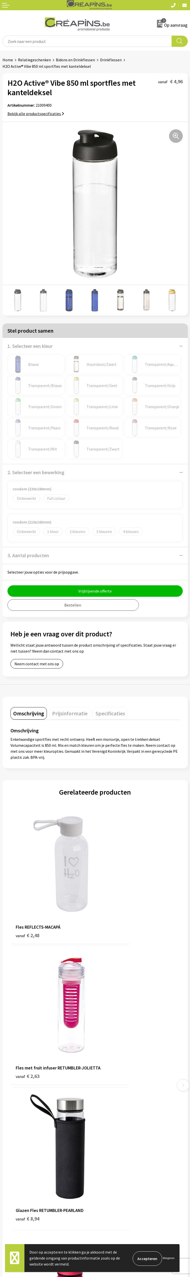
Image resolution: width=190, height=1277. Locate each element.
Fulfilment (106, 1063)
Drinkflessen (111, 59)
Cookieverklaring (112, 1156)
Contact (9, 1148)
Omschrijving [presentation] (28, 713)
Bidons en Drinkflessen (75, 59)
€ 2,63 (112, 907)
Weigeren (169, 1258)
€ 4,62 (112, 1014)
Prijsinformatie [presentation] (70, 713)
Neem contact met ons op (36, 663)
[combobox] (87, 41)
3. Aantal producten (28, 555)
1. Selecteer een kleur (30, 346)
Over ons (104, 1086)
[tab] (28, 713)
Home (7, 59)
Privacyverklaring (112, 1163)
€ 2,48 (27, 900)
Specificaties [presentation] (110, 713)
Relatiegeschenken (34, 59)
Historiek (105, 1079)
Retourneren (13, 1163)
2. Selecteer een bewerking (35, 472)
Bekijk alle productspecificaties (35, 113)
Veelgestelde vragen (19, 1156)
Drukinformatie (110, 1071)
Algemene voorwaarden (117, 1148)
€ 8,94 (27, 1014)
